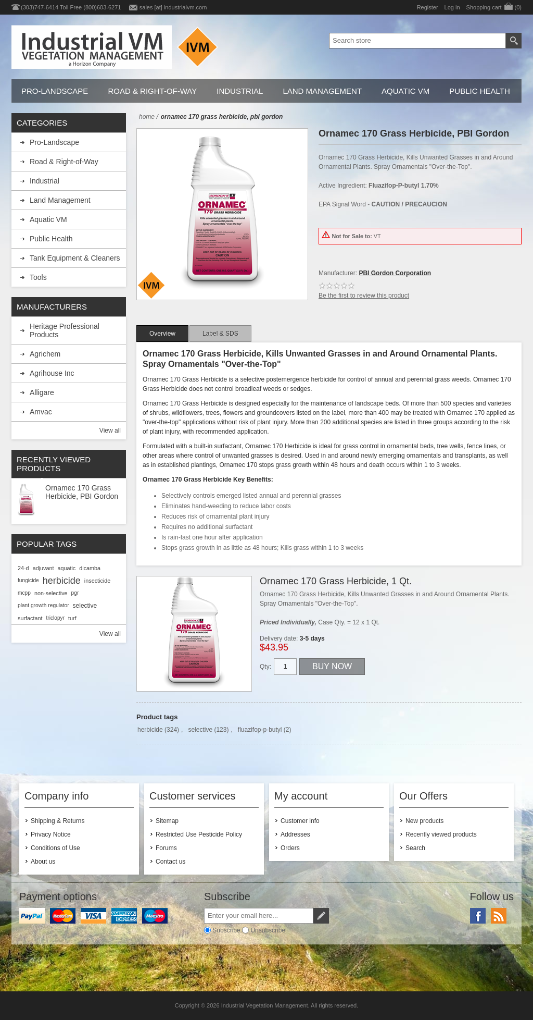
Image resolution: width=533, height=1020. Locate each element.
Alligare (42, 392)
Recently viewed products (441, 834)
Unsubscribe (267, 930)
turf (72, 618)
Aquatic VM (405, 91)
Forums (166, 848)
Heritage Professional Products (64, 330)
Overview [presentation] (162, 333)
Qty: (265, 666)
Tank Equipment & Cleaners (75, 258)
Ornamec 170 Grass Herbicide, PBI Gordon (81, 492)
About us (43, 861)
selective (200, 729)
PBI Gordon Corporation (395, 273)
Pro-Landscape (54, 91)
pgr (75, 593)
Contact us (170, 861)
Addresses (295, 834)
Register (427, 7)
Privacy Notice (51, 834)
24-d (23, 568)
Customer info (300, 821)
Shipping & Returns (57, 821)
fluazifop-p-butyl (260, 729)
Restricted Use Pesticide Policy (199, 834)
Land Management (322, 91)
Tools (38, 277)
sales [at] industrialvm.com (173, 7)
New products (424, 821)
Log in (452, 7)
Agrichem (45, 354)
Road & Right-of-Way (152, 91)
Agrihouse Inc (52, 373)
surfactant (30, 618)
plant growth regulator (43, 605)
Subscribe (226, 930)
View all (110, 430)
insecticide (97, 580)
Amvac (41, 412)
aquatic (66, 568)
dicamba (89, 568)
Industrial (240, 91)
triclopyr (55, 618)
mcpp (24, 593)
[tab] (162, 333)
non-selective (51, 593)
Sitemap (167, 821)
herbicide (150, 729)
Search (415, 848)
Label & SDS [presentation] (220, 333)
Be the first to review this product (364, 295)
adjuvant (43, 568)
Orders (290, 848)
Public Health (479, 91)
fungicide (28, 580)
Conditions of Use (55, 848)
